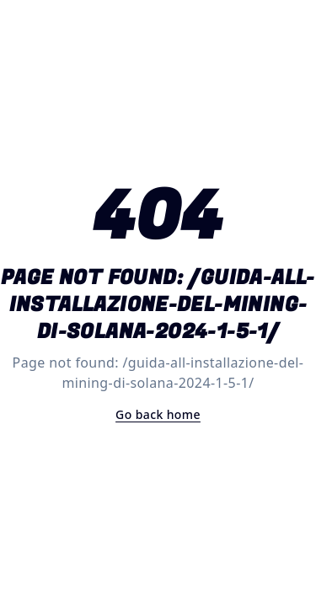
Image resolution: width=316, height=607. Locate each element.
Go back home (158, 414)
